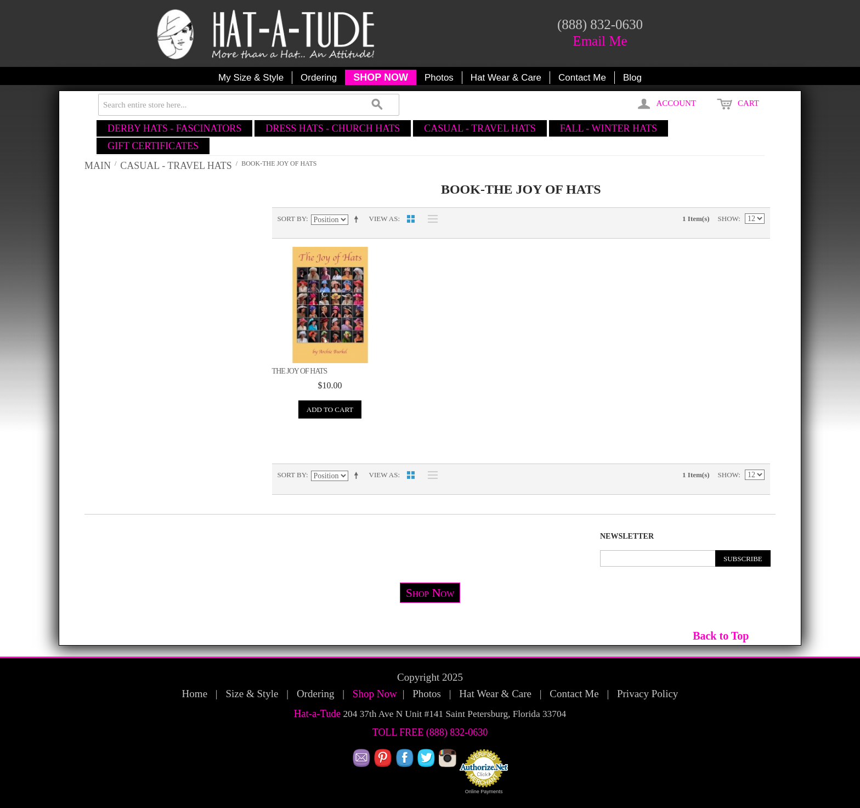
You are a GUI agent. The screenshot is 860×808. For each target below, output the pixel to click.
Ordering (319, 77)
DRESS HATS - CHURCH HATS (332, 128)
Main (97, 165)
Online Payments (484, 791)
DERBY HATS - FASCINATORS (174, 128)
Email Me (600, 40)
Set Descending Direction (358, 219)
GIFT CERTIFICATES (153, 145)
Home (194, 693)
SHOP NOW (380, 77)
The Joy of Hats (299, 371)
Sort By (292, 218)
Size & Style (251, 693)
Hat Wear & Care (506, 77)
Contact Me (582, 77)
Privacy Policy (647, 693)
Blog (632, 77)
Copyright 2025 (430, 677)
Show (728, 218)
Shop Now (430, 593)
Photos (439, 77)
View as (383, 218)
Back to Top (721, 636)
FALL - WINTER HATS (608, 128)
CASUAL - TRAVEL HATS (480, 128)
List (430, 219)
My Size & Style (251, 77)
